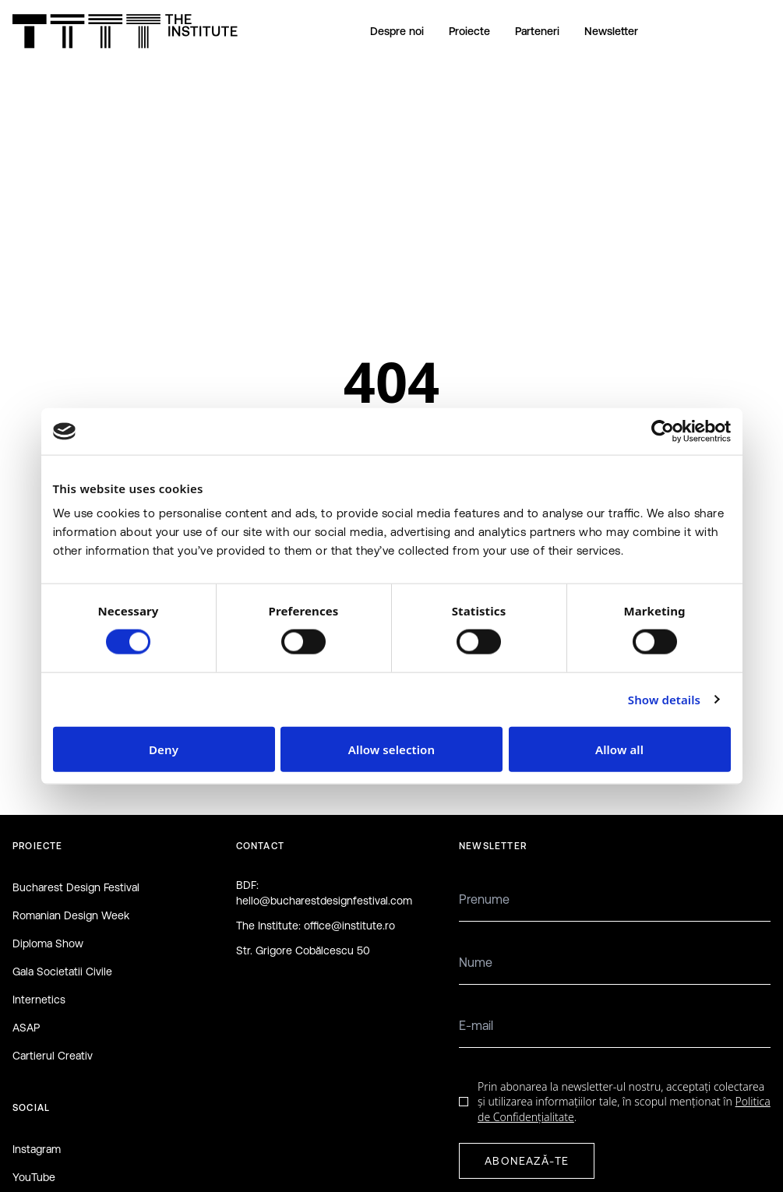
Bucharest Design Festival (75, 887)
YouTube (33, 1177)
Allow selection (391, 748)
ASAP (26, 1027)
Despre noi (397, 31)
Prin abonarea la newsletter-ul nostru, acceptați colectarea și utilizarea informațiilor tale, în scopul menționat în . (624, 1101)
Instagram (36, 1149)
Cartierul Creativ (52, 1055)
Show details (664, 699)
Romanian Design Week (70, 915)
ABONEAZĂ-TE (527, 1161)
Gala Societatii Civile (62, 971)
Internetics (38, 999)
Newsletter (611, 31)
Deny (163, 748)
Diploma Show (47, 943)
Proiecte (469, 31)
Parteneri (537, 31)
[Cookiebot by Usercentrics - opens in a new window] (662, 431)
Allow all (619, 748)
